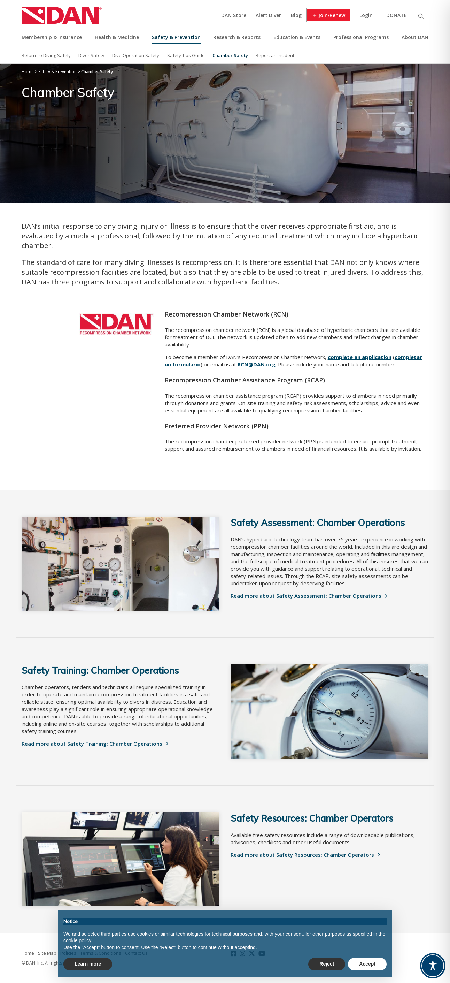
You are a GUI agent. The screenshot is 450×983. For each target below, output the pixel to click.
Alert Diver (268, 15)
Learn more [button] (88, 964)
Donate (396, 15)
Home (28, 953)
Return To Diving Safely (46, 55)
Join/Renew (331, 15)
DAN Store (233, 15)
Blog (296, 15)
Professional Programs (361, 37)
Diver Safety (91, 55)
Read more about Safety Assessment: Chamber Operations (306, 595)
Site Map (47, 953)
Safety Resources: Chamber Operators (312, 818)
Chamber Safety (230, 55)
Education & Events (296, 37)
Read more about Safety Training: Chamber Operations (92, 743)
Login (366, 15)
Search (421, 15)
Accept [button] (367, 964)
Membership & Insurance (52, 37)
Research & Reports (237, 37)
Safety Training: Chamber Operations (100, 670)
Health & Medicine (117, 37)
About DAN (415, 37)
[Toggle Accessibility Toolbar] (433, 966)
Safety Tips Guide (186, 55)
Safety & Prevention (176, 37)
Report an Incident (275, 55)
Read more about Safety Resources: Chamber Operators (302, 854)
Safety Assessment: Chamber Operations (318, 522)
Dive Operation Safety (135, 55)
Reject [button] (326, 964)
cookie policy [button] (77, 940)
